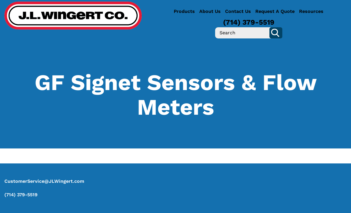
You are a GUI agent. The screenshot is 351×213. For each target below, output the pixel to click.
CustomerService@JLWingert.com (44, 181)
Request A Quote (275, 11)
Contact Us (238, 11)
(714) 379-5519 (248, 22)
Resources (311, 11)
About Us (210, 11)
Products (184, 11)
